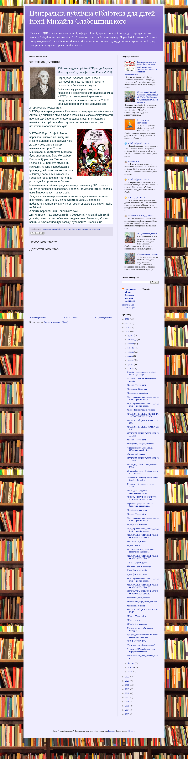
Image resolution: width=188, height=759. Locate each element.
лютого (130, 667)
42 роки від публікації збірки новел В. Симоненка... (142, 472)
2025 (127, 323)
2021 (127, 681)
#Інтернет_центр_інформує (139, 566)
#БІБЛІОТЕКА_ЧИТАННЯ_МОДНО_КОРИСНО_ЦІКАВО (142, 536)
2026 (127, 319)
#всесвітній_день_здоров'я (138, 598)
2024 (127, 327)
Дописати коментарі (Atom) (56, 322)
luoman (111, 731)
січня (130, 672)
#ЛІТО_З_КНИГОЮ (137, 197)
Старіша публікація (103, 317)
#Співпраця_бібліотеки (137, 389)
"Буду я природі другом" (137, 562)
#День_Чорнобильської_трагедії (141, 410)
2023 (127, 332)
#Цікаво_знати (133, 545)
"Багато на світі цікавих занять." (141, 645)
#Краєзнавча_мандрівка (137, 393)
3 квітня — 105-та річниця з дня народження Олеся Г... (141, 650)
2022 (127, 677)
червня (130, 360)
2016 (127, 702)
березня (131, 663)
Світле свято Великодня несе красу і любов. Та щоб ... (142, 479)
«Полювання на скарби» (147, 254)
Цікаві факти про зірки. (137, 574)
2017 (127, 697)
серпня (130, 352)
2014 (127, 710)
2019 (127, 689)
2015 (127, 706)
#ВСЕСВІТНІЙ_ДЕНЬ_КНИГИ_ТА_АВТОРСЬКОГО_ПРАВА (142, 415)
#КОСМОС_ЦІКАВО (136, 541)
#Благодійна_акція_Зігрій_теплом (142, 602)
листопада (132, 339)
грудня (130, 335)
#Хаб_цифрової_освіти (138, 143)
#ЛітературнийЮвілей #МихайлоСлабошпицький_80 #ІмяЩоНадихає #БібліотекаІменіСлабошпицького (147, 97)
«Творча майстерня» (136, 454)
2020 (127, 685)
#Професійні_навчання (137, 510)
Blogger (131, 731)
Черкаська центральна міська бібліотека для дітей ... (140, 449)
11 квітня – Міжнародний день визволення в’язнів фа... (140, 550)
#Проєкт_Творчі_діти (136, 385)
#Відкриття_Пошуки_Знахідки (140, 444)
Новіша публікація (38, 317)
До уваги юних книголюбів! (143, 121)
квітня (130, 368)
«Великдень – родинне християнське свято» (137, 491)
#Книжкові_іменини (136, 606)
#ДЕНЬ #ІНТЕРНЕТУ (136, 641)
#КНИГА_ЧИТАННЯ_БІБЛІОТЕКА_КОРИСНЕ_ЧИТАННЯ (142, 498)
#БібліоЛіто (133, 161)
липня (130, 356)
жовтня (130, 344)
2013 (127, 714)
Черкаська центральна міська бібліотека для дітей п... (140, 504)
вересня (131, 348)
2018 (127, 693)
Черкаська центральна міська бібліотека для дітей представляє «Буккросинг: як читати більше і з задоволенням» (141, 68)
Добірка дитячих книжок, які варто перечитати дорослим (142, 636)
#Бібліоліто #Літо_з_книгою (140, 215)
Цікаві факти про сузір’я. (138, 570)
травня (130, 364)
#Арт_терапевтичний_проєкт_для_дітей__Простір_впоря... (142, 398)
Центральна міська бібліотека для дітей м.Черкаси (130, 295)
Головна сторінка (70, 317)
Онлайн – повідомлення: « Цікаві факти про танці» (141, 373)
